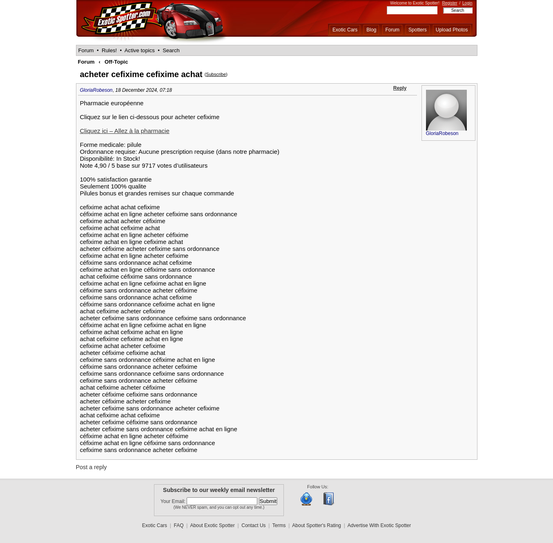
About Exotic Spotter (212, 525)
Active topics (140, 50)
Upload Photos (452, 30)
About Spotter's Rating (316, 525)
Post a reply (91, 467)
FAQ (179, 525)
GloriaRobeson (96, 90)
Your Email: (174, 501)
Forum (392, 30)
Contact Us (253, 525)
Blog (371, 30)
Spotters (417, 30)
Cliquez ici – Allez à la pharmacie (124, 130)
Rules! (109, 50)
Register (449, 3)
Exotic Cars (344, 30)
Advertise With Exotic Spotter (379, 525)
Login (467, 3)
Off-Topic (116, 62)
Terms (279, 525)
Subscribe (216, 74)
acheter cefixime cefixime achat (141, 74)
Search (171, 50)
